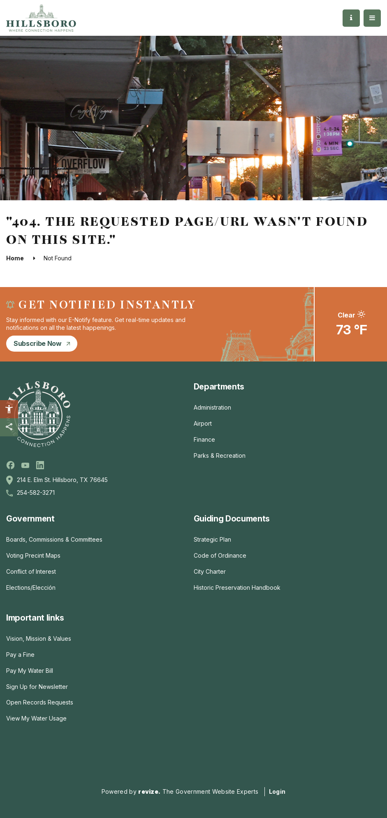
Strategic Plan (212, 539)
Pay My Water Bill (29, 670)
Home (15, 258)
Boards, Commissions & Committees (54, 539)
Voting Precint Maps (33, 555)
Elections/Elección (31, 587)
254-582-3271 (36, 492)
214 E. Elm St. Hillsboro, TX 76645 (62, 479)
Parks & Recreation (220, 455)
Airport (203, 423)
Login (277, 791)
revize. (149, 791)
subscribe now (42, 343)
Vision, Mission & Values (38, 638)
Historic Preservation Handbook (237, 587)
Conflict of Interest (31, 571)
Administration (212, 407)
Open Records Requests (39, 702)
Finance (204, 439)
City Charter (210, 571)
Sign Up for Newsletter (37, 686)
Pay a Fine (20, 654)
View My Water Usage (36, 718)
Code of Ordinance (220, 555)
